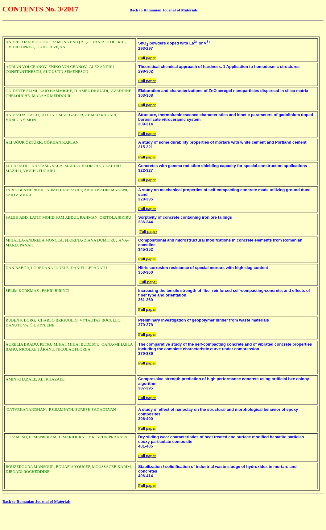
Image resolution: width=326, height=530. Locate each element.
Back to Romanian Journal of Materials (164, 10)
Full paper (147, 58)
